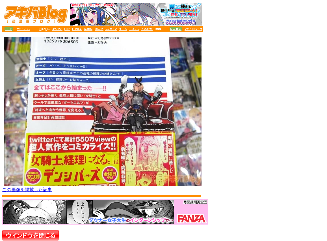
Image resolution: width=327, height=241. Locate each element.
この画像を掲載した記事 (27, 189)
